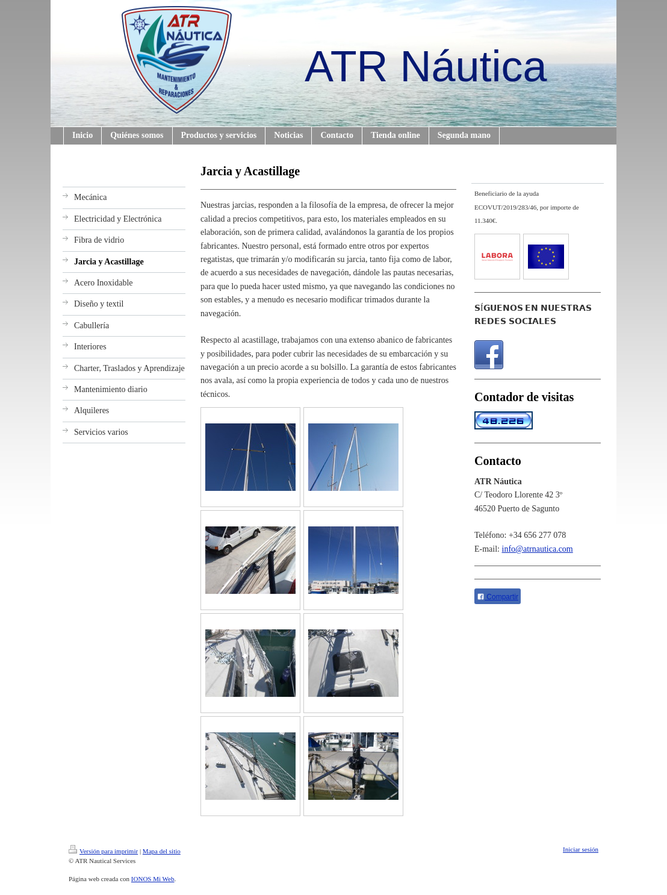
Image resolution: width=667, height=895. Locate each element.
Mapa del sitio (162, 851)
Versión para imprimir (103, 851)
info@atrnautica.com (537, 549)
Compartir (497, 597)
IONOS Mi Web (153, 878)
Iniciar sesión (580, 849)
